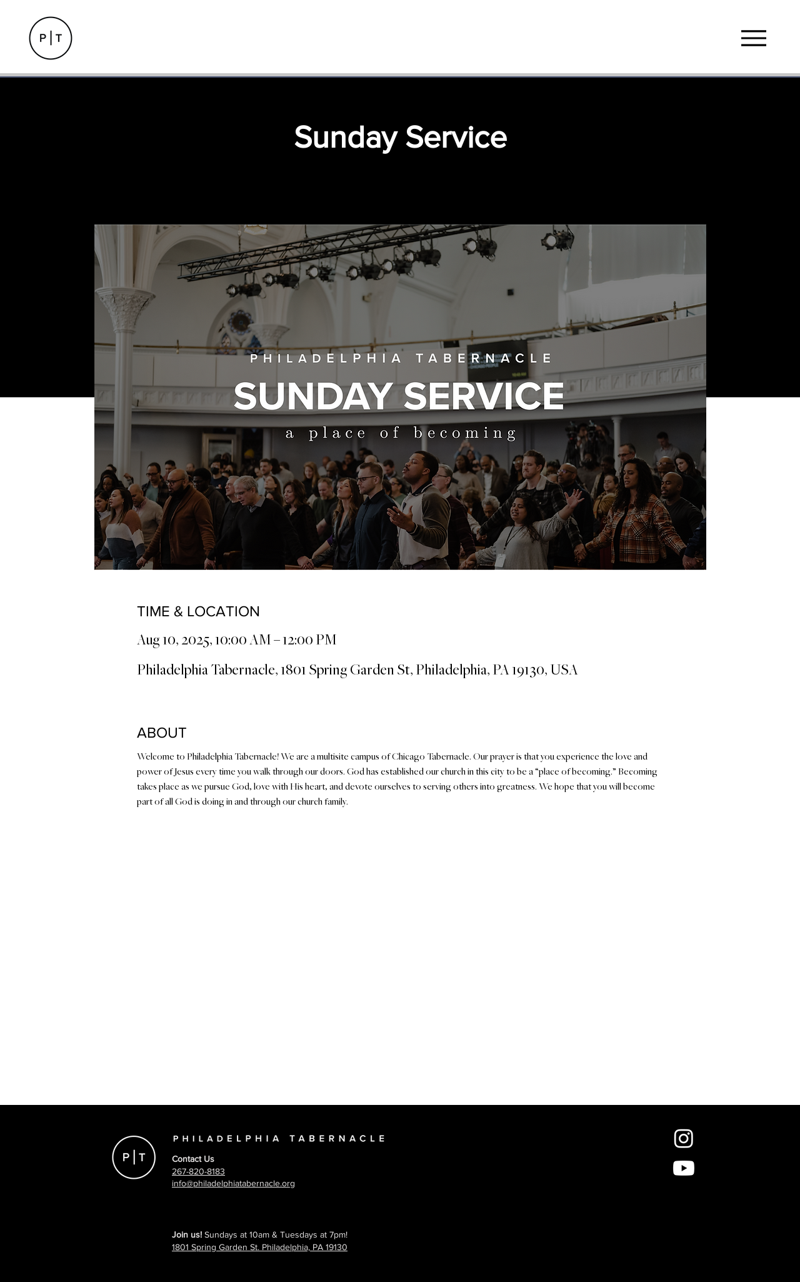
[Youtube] (683, 1168)
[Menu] (753, 38)
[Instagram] (683, 1138)
